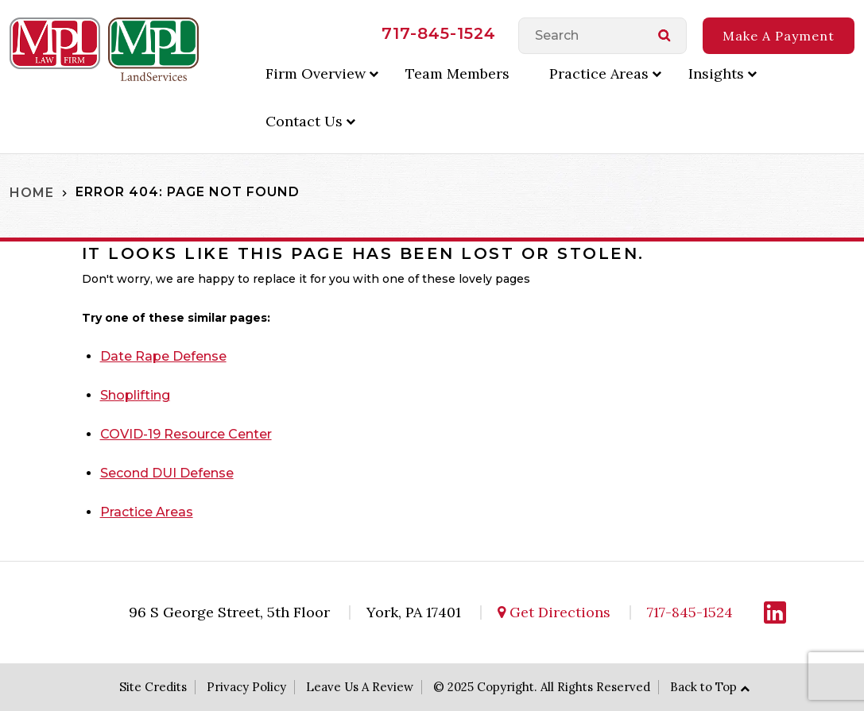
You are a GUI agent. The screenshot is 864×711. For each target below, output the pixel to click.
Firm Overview (315, 73)
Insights (716, 73)
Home (32, 191)
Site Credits (153, 686)
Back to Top (703, 686)
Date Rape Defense (163, 356)
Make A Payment (779, 36)
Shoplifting (135, 395)
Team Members (457, 73)
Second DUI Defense (167, 473)
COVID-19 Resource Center (186, 434)
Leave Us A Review (359, 686)
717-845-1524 (439, 33)
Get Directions (554, 612)
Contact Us (304, 121)
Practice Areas (599, 73)
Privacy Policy (246, 686)
